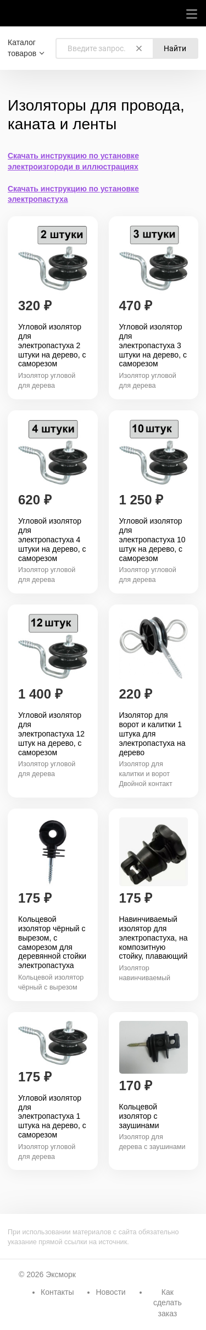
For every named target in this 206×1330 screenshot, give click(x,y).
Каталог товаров (22, 48)
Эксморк (61, 1274)
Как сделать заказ (167, 1303)
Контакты (57, 1292)
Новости (110, 1292)
